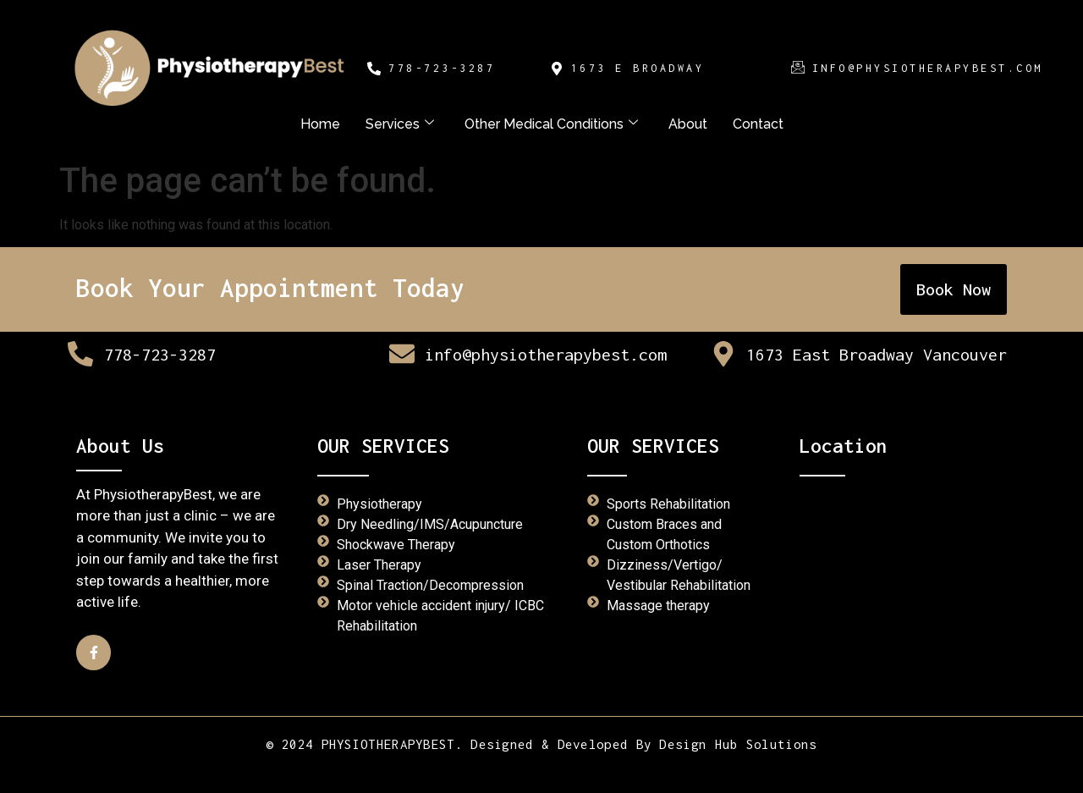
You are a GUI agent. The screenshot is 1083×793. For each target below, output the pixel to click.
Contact (758, 124)
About (687, 124)
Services (400, 124)
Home (320, 124)
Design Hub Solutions (737, 744)
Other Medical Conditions (551, 124)
